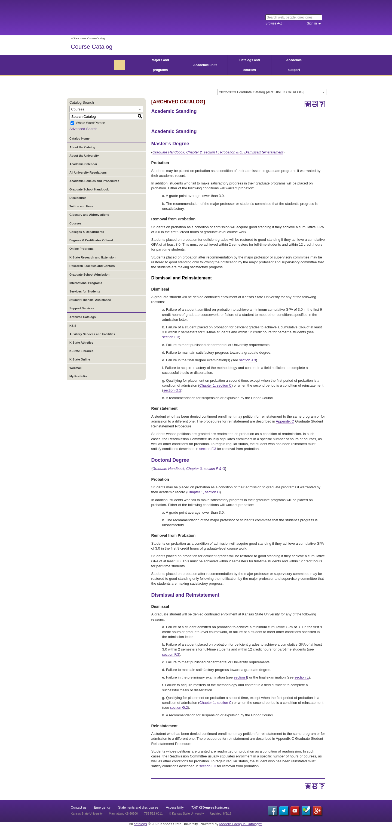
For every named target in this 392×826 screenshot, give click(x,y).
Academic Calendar (83, 164)
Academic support (294, 65)
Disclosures (77, 197)
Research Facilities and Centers (92, 265)
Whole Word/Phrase (90, 123)
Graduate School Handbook (89, 189)
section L (302, 677)
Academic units (205, 65)
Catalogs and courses (249, 65)
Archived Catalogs (82, 317)
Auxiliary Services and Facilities (92, 334)
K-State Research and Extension (92, 257)
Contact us (78, 807)
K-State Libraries (81, 351)
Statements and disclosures (138, 807)
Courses (75, 223)
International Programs (85, 283)
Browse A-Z (273, 23)
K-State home (78, 38)
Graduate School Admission (89, 274)
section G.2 (172, 390)
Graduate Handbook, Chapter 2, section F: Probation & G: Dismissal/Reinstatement (217, 152)
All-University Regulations (88, 172)
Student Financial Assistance (90, 299)
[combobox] (272, 92)
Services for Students (84, 291)
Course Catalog (91, 46)
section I (240, 677)
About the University (84, 155)
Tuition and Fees (81, 206)
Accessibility (175, 807)
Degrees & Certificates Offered (91, 240)
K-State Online (79, 359)
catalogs (140, 824)
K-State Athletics (81, 342)
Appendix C (285, 421)
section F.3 (170, 337)
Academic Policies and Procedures (94, 181)
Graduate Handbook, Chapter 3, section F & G (188, 469)
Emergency (102, 807)
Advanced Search (83, 129)
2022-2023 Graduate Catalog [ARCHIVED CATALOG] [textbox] (261, 92)
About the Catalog (82, 147)
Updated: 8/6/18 (220, 813)
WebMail (75, 367)
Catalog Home (79, 138)
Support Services (81, 308)
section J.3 (247, 360)
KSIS (72, 325)
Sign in (312, 23)
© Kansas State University (186, 813)
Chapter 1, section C (215, 385)
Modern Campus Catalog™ (240, 824)
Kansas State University (115, 17)
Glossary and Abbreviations (89, 214)
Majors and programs (160, 65)
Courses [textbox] (77, 109)
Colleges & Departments (86, 231)
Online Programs (81, 248)
